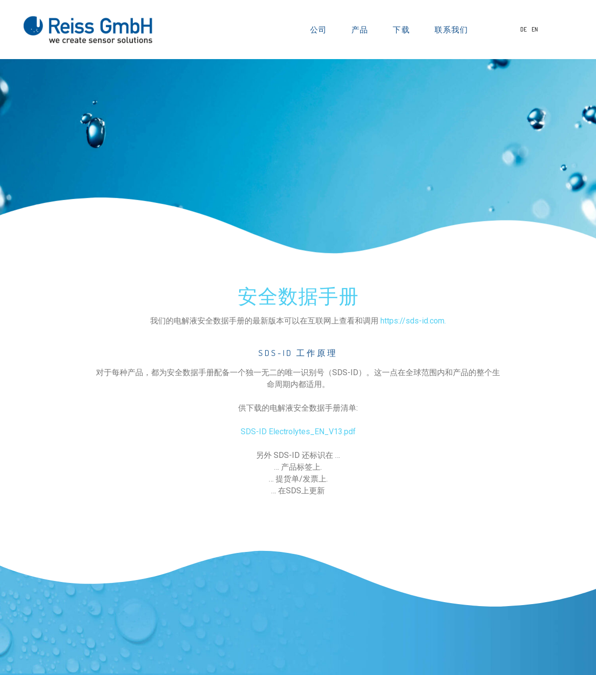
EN (535, 29)
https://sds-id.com (412, 320)
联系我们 (452, 29)
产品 (363, 29)
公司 (321, 29)
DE (524, 29)
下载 (404, 29)
